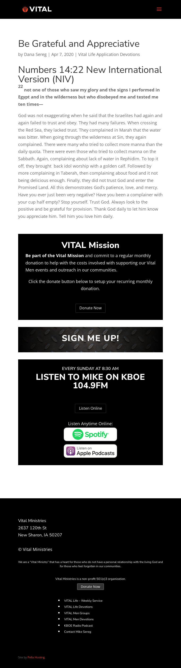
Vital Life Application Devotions (109, 54)
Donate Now (90, 307)
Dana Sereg (35, 54)
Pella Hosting (36, 657)
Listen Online (90, 408)
